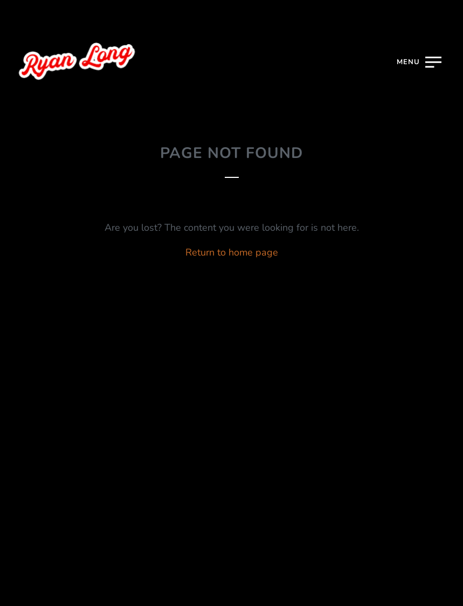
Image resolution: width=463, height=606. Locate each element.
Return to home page (231, 252)
